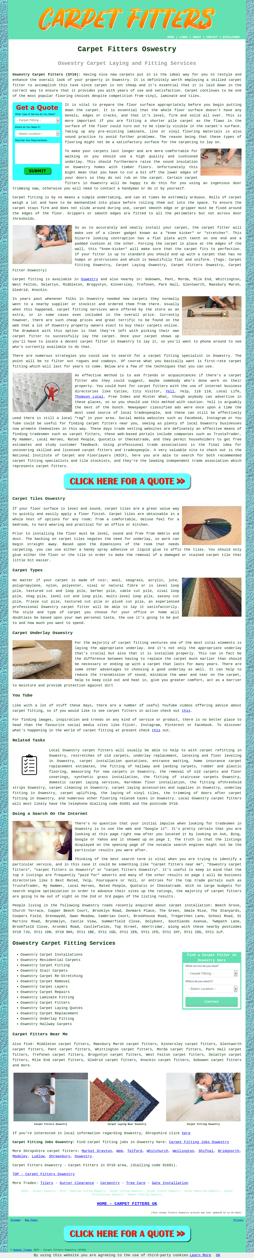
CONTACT (212, 37)
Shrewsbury (59, 1156)
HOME (170, 37)
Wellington (183, 1151)
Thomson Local (89, 397)
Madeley (20, 1156)
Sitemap (15, 1220)
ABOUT (197, 37)
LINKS (183, 37)
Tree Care (135, 1183)
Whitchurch (157, 1151)
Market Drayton (97, 1151)
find (28, 1044)
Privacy (238, 1220)
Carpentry (110, 1183)
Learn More (200, 1255)
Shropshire (34, 1151)
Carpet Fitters (27, 1165)
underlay (73, 162)
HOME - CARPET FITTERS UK (127, 1203)
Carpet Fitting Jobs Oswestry (199, 1142)
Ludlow (38, 1156)
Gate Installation (170, 1183)
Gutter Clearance (77, 1183)
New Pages (31, 1220)
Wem (119, 1151)
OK (218, 1255)
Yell (170, 391)
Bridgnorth (228, 1151)
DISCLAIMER (231, 37)
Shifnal (206, 1151)
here (186, 1133)
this (186, 711)
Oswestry (89, 279)
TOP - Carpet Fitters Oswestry (44, 1174)
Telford (134, 1151)
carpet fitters (226, 1060)
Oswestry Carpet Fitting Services (64, 943)
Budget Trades (22, 1250)
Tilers (46, 1183)
